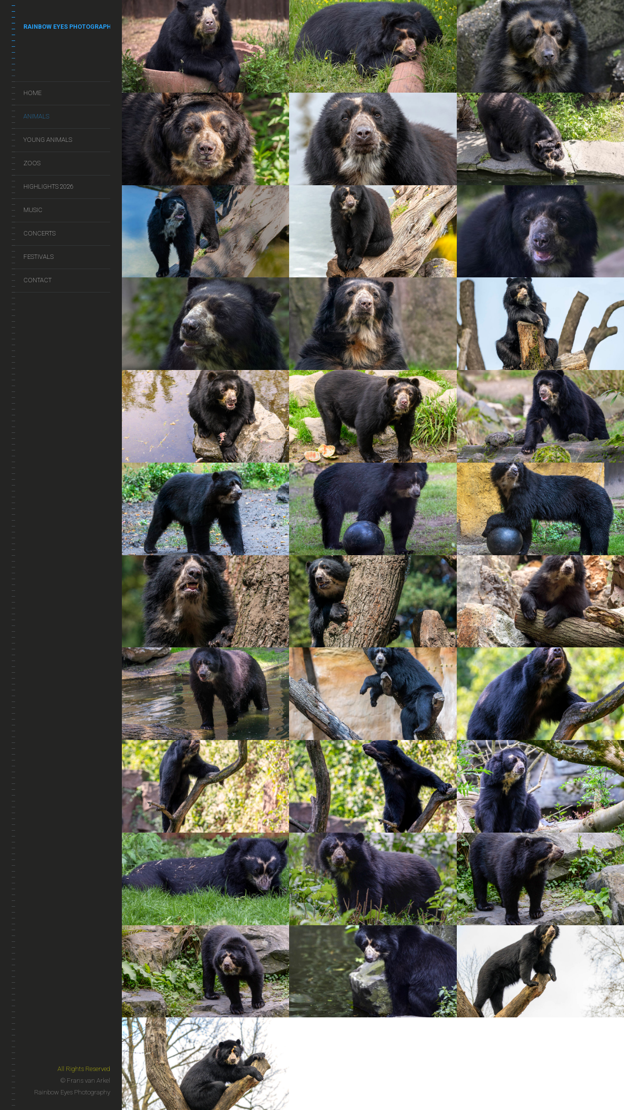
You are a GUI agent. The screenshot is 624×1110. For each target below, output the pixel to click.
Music (32, 210)
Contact (37, 280)
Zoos (31, 163)
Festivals (38, 256)
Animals (36, 116)
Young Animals (47, 139)
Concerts (39, 233)
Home (32, 93)
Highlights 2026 (48, 186)
